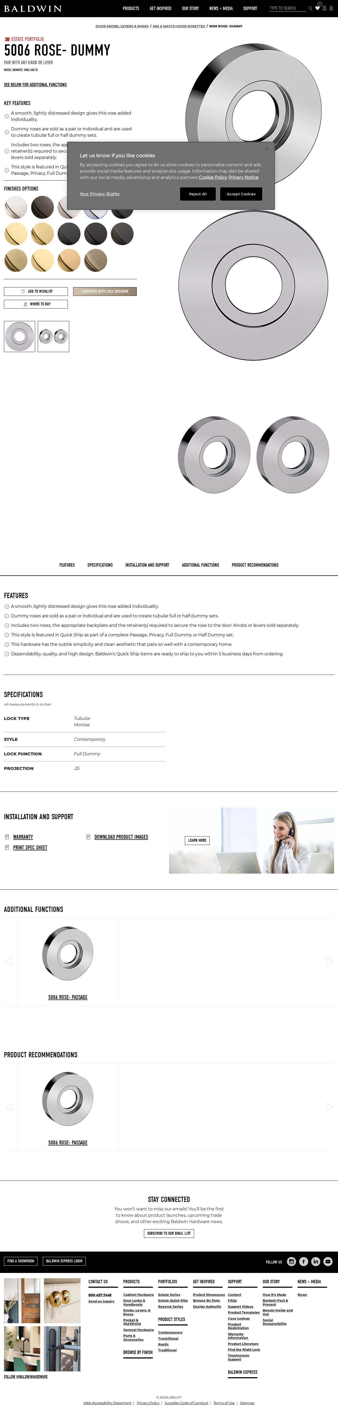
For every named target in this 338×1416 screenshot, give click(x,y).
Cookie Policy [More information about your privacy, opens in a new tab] (213, 177)
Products (131, 8)
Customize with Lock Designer (105, 291)
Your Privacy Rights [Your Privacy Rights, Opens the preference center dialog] (100, 194)
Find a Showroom (20, 1261)
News (302, 1295)
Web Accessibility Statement (107, 1403)
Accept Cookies (241, 194)
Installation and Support (147, 565)
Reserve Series (170, 1307)
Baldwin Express (242, 1372)
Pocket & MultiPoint (132, 1322)
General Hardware (138, 1330)
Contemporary (170, 1332)
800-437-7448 (99, 1295)
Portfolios (167, 1282)
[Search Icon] (310, 8)
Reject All (198, 194)
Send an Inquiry (101, 1301)
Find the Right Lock (244, 1350)
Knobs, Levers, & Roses (137, 1312)
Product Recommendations (255, 565)
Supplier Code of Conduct (186, 1403)
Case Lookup (239, 1318)
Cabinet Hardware (138, 1295)
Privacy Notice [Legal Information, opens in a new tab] (243, 177)
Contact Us (98, 1282)
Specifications (100, 565)
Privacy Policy (148, 1403)
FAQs (232, 1301)
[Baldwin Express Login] (331, 8)
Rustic (163, 1344)
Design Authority (207, 1307)
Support (250, 8)
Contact (234, 1295)
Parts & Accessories (133, 1337)
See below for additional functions (35, 85)
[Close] (267, 148)
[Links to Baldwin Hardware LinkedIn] (316, 1261)
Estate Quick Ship (173, 1301)
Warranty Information (238, 1336)
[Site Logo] (33, 8)
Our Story (190, 8)
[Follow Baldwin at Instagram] (42, 1377)
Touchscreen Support (238, 1357)
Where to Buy (37, 304)
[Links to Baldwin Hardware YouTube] (328, 1261)
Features (67, 565)
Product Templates (244, 1312)
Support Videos (240, 1307)
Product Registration (238, 1326)
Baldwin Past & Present (275, 1302)
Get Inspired (160, 8)
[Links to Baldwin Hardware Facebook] (303, 1261)
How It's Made (274, 1295)
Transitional (168, 1339)
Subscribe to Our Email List (169, 1233)
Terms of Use (224, 1403)
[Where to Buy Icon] (324, 8)
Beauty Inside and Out (278, 1312)
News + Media (221, 8)
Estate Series (169, 1295)
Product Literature (243, 1344)
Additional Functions (200, 565)
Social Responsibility (275, 1322)
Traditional (167, 1350)
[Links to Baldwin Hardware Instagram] (291, 1261)
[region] (171, 176)
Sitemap (247, 1403)
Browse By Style (206, 1301)
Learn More (197, 840)
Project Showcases (209, 1295)
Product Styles (171, 1319)
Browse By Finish (138, 1352)
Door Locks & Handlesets (134, 1302)
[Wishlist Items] (317, 8)
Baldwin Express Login (64, 1261)
